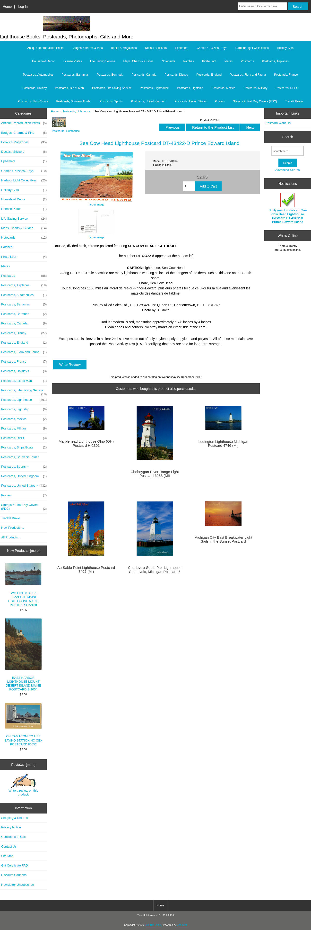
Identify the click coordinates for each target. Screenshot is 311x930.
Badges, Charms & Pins (87, 48)
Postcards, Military (255, 88)
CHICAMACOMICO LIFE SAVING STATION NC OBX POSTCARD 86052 (23, 724)
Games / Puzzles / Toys (212, 48)
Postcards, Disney (176, 74)
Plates (229, 61)
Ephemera (181, 48)
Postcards (247, 61)
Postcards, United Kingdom (148, 101)
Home (7, 7)
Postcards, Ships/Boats (33, 101)
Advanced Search (287, 170)
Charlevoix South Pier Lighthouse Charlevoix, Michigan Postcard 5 (154, 569)
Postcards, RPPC (287, 88)
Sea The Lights (153, 925)
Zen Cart (182, 925)
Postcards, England (209, 74)
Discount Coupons (13, 875)
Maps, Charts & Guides (138, 61)
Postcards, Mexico (223, 88)
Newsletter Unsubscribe (17, 884)
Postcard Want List (279, 123)
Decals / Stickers (156, 48)
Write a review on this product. (23, 785)
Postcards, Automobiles (38, 74)
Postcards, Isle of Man (69, 88)
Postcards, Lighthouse (76, 111)
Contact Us (9, 846)
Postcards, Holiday (34, 88)
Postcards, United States (190, 101)
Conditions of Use (13, 837)
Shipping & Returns (14, 818)
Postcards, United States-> (24, 486)
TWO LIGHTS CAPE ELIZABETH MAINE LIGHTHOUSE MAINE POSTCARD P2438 (23, 585)
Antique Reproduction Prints (45, 48)
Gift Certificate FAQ (14, 865)
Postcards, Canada (143, 74)
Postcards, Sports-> (24, 467)
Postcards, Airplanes (275, 61)
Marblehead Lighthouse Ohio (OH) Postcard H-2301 (86, 443)
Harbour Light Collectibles (252, 48)
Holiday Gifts (285, 48)
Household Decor (43, 61)
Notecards (168, 61)
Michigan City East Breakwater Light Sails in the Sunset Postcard (223, 539)
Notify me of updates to (287, 208)
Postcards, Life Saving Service (112, 88)
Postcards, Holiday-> (24, 371)
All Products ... (11, 537)
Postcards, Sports (111, 101)
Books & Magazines (124, 48)
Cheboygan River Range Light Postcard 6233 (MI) (154, 474)
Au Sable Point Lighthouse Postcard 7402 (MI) (86, 569)
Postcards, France (286, 74)
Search (287, 137)
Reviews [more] (23, 765)
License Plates (72, 61)
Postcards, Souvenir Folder (73, 101)
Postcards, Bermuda (110, 74)
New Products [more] (23, 551)
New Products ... (12, 527)
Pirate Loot (209, 61)
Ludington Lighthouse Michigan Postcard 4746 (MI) (223, 443)
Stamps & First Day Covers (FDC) (255, 101)
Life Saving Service (102, 61)
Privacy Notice (11, 827)
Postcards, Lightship (190, 88)
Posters (220, 101)
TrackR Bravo (294, 101)
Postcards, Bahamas (75, 74)
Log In (23, 7)
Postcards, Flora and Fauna (248, 74)
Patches (188, 61)
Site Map (7, 856)
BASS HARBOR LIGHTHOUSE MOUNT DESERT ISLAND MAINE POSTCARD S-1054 (23, 654)
